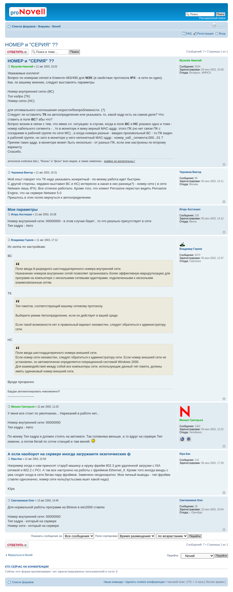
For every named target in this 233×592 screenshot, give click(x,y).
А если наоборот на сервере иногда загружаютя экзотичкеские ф (69, 454)
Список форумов (23, 26)
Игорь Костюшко (21, 214)
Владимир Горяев (22, 240)
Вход (222, 33)
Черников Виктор (22, 172)
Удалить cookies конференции (145, 581)
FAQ (189, 33)
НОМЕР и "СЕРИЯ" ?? (31, 44)
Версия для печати (214, 25)
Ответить (17, 52)
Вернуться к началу (224, 164)
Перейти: (173, 555)
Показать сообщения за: (62, 535)
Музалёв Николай (22, 66)
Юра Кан (16, 459)
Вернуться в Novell (20, 554)
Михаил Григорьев (23, 406)
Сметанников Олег (22, 500)
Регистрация (205, 33)
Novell (56, 26)
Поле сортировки (125, 535)
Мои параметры (23, 209)
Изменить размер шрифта (221, 25)
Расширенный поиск (212, 18)
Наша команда (113, 581)
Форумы (44, 26)
